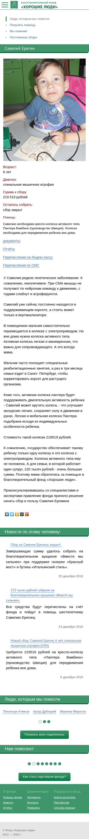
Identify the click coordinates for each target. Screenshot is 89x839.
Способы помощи (64, 807)
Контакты (32, 802)
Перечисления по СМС (21, 265)
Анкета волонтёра (64, 797)
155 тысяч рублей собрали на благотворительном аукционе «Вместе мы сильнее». (39, 595)
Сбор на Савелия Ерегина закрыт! (36, 544)
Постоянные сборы (23, 37)
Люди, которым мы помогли (29, 19)
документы (11, 241)
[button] (40, 721)
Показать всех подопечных (45, 734)
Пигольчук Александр (18, 711)
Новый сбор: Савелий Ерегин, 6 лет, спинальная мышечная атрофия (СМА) (46, 643)
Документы (34, 797)
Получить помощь (23, 25)
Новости (8, 802)
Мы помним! (18, 31)
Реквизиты (33, 807)
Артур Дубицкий (44, 711)
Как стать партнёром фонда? (44, 776)
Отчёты (9, 249)
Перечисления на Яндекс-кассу (28, 257)
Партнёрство (61, 802)
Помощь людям (12, 797)
